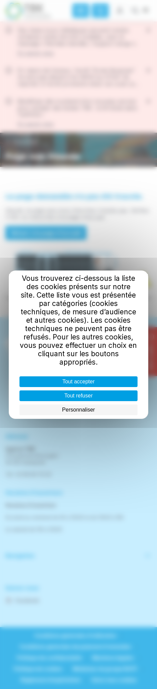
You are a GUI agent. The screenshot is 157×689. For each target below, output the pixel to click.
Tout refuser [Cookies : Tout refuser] (78, 395)
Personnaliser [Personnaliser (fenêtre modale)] (78, 410)
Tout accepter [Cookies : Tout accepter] (78, 381)
